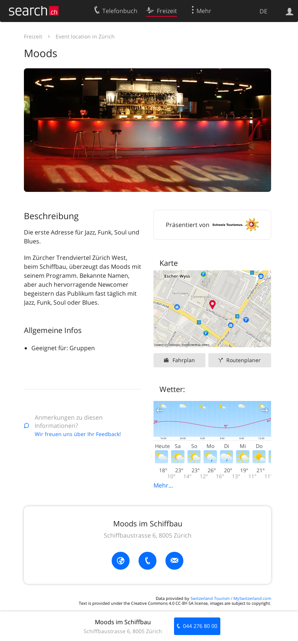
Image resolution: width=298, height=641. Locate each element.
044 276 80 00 (200, 625)
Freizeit (33, 36)
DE (263, 11)
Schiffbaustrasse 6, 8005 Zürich (148, 535)
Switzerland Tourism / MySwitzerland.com (230, 598)
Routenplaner (243, 360)
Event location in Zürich (85, 36)
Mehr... (163, 485)
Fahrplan (184, 360)
